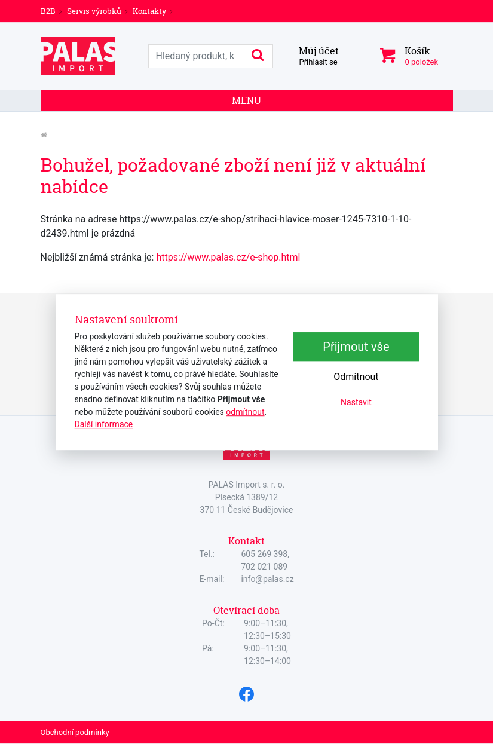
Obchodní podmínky (75, 732)
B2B (48, 10)
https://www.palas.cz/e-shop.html (228, 257)
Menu (246, 100)
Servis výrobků (94, 10)
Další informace (104, 424)
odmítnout (245, 412)
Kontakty (149, 10)
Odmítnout (355, 376)
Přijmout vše (356, 346)
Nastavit (356, 402)
